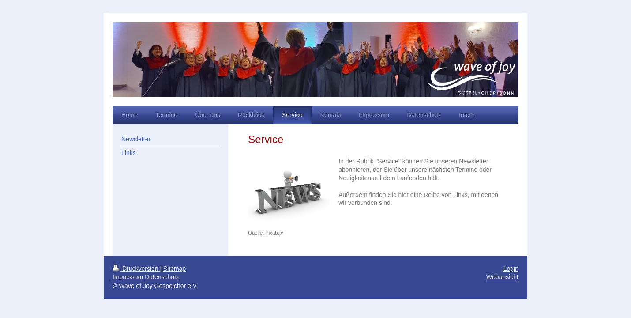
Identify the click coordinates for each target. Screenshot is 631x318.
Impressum (128, 276)
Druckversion (136, 268)
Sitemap (174, 268)
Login (510, 268)
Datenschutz (162, 276)
